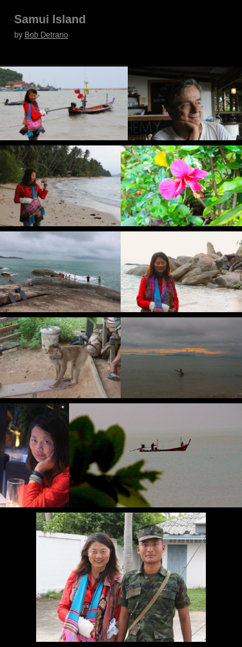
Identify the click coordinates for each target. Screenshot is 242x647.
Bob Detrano (46, 34)
